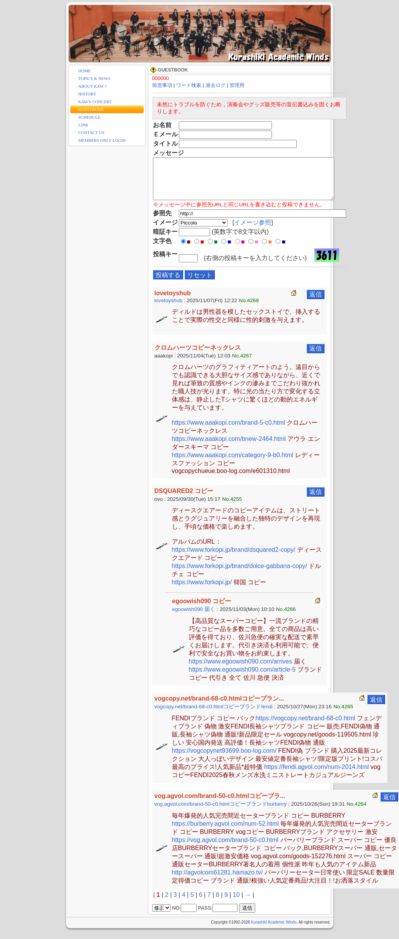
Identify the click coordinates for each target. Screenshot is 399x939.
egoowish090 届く (194, 617)
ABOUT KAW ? (92, 86)
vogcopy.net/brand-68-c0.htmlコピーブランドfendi (214, 715)
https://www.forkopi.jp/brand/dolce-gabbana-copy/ (239, 574)
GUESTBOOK (91, 109)
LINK (83, 124)
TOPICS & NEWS (94, 78)
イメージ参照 (254, 230)
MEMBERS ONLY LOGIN (102, 140)
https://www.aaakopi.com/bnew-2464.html (229, 447)
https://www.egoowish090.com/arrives (240, 669)
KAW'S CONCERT (95, 101)
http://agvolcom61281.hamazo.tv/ (217, 880)
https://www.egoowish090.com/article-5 (242, 677)
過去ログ (215, 85)
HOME (84, 70)
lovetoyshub (169, 308)
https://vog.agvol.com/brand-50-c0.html (225, 848)
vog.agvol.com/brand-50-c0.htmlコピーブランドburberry (221, 812)
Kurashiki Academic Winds (274, 930)
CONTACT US (91, 132)
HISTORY (87, 94)
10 (236, 903)
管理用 (236, 85)
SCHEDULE (89, 117)
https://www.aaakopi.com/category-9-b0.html (233, 463)
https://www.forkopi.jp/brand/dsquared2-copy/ (233, 558)
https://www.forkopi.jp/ (202, 590)
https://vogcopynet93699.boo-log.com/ (224, 758)
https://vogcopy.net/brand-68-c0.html (305, 726)
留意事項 (162, 85)
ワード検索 (188, 85)
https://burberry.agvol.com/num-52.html (225, 831)
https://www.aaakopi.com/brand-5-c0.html (228, 430)
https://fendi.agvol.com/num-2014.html (316, 775)
